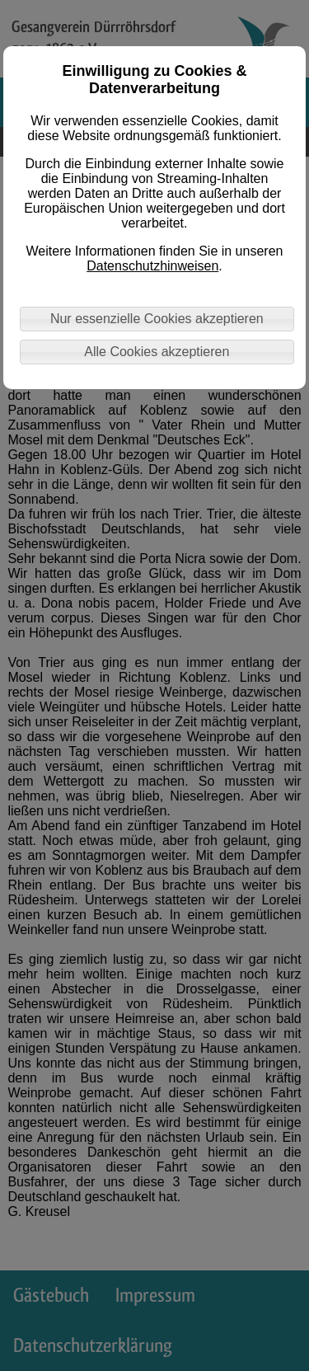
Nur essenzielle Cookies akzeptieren (157, 319)
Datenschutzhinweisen (152, 266)
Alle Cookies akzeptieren (156, 352)
